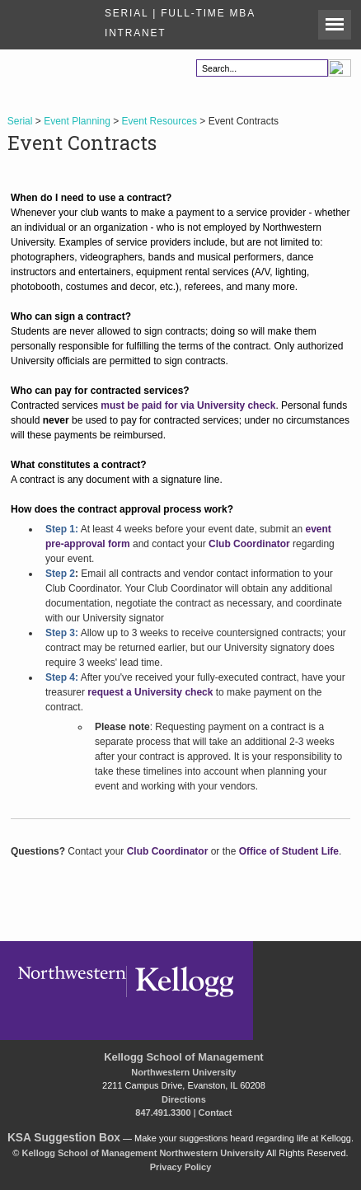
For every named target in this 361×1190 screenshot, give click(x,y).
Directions (184, 1099)
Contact (215, 1112)
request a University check (150, 692)
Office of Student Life (289, 851)
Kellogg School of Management (184, 1057)
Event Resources (159, 121)
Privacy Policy (181, 1167)
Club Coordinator (249, 544)
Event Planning (77, 121)
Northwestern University (183, 1072)
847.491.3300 (162, 1112)
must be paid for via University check (188, 405)
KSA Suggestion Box (63, 1137)
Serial (20, 121)
